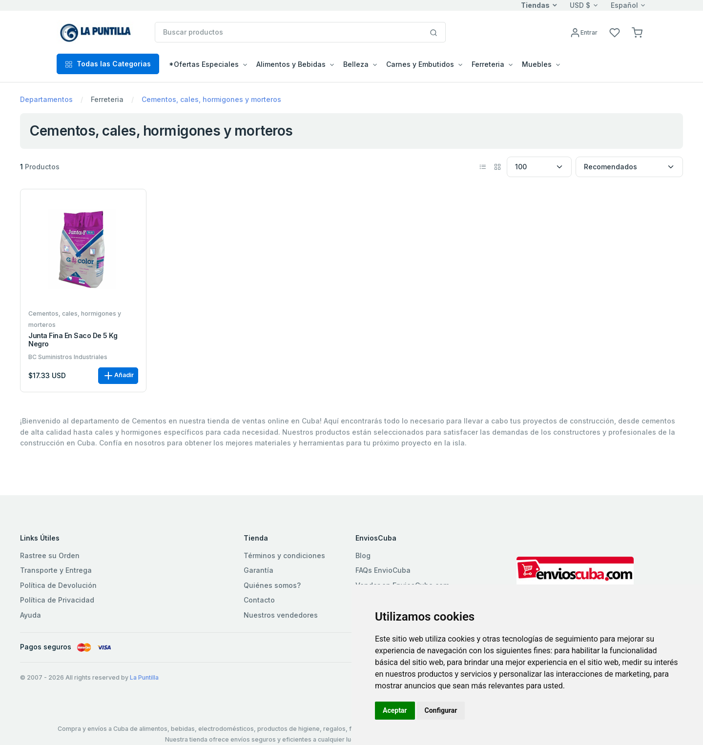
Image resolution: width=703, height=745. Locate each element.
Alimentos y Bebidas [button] (291, 64)
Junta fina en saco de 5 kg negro (73, 340)
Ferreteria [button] (488, 64)
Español (624, 5)
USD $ (580, 5)
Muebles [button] (537, 64)
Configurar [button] (441, 710)
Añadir (118, 376)
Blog (363, 555)
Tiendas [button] (535, 5)
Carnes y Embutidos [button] (420, 64)
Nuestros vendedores (281, 615)
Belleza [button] (356, 64)
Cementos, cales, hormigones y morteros (211, 99)
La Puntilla (144, 677)
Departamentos (46, 99)
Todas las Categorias (108, 64)
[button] (637, 32)
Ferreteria (107, 99)
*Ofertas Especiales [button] (204, 64)
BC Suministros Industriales (67, 357)
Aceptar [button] (395, 710)
